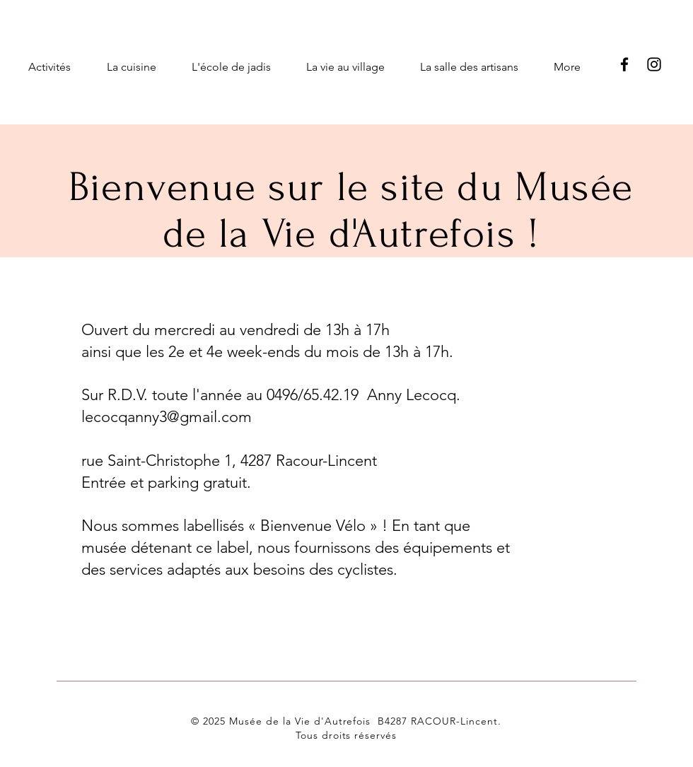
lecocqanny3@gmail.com (166, 416)
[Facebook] (624, 64)
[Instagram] (654, 64)
